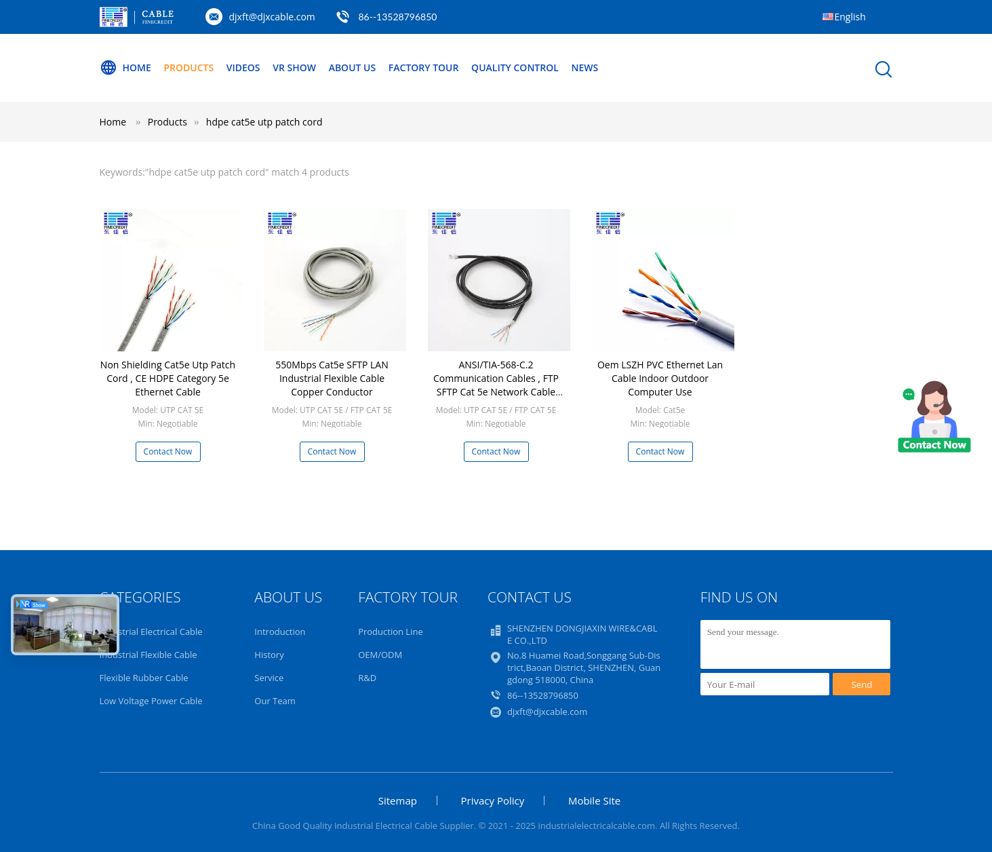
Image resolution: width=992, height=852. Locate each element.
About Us (352, 67)
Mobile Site (594, 800)
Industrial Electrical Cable (151, 631)
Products (188, 67)
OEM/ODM (380, 654)
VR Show (294, 67)
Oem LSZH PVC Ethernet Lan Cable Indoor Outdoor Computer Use (660, 378)
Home (125, 68)
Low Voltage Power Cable (151, 701)
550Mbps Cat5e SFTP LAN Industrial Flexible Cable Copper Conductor (332, 378)
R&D (367, 678)
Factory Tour (424, 67)
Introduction (279, 631)
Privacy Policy (493, 800)
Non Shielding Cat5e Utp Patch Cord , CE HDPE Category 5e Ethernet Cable (167, 378)
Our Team (275, 701)
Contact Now (168, 451)
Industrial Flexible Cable (148, 654)
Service (268, 678)
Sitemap (397, 800)
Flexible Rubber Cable (144, 678)
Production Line (390, 631)
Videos (243, 67)
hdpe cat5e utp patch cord (264, 121)
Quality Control (515, 67)
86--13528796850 (397, 16)
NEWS (584, 67)
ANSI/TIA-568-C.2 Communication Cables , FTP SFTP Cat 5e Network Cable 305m (496, 385)
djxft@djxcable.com (272, 16)
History (268, 654)
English (850, 16)
